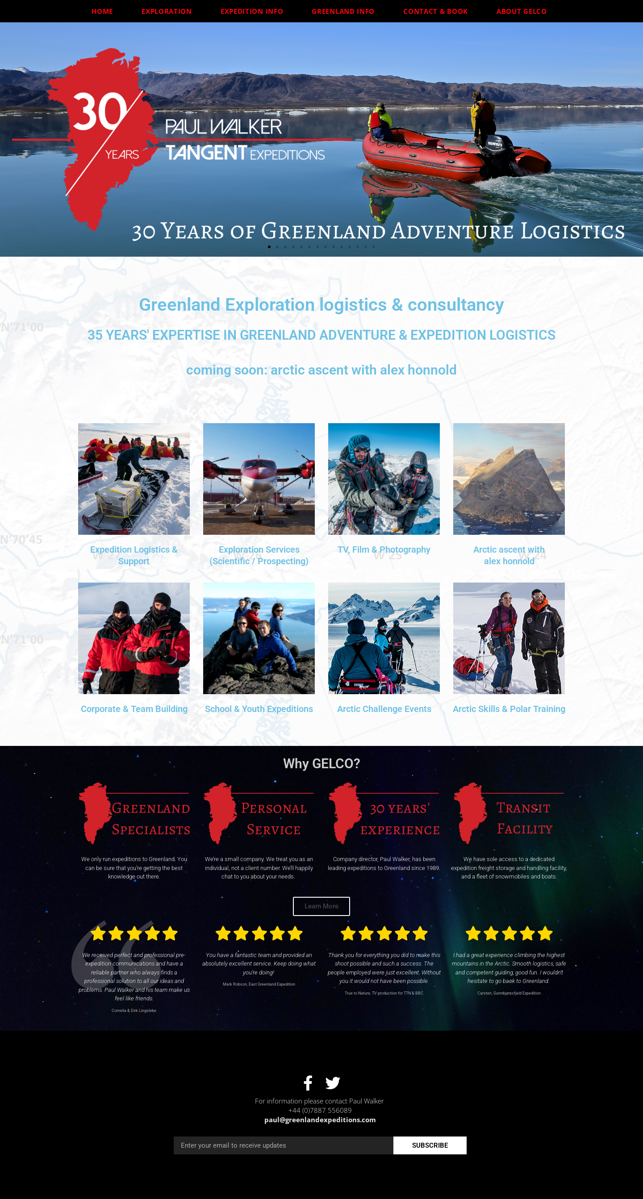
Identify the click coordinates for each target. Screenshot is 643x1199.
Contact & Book (437, 11)
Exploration (169, 11)
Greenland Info (345, 11)
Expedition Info (254, 11)
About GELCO (524, 11)
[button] (269, 247)
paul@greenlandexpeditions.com (320, 1119)
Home (104, 11)
